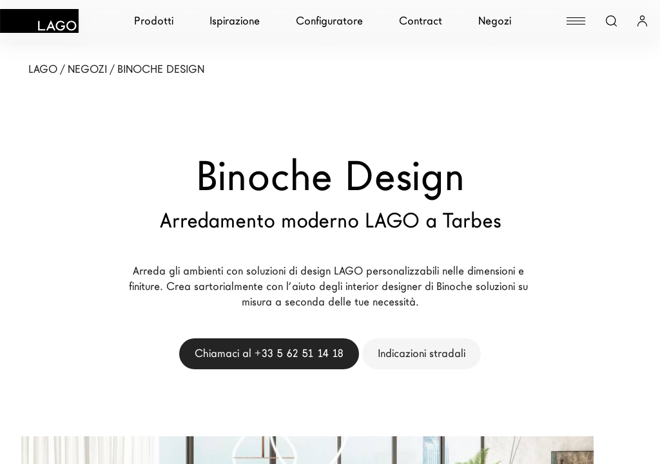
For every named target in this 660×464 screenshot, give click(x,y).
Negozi (494, 21)
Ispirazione (234, 21)
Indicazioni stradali (421, 353)
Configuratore (329, 21)
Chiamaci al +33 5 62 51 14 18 (269, 353)
